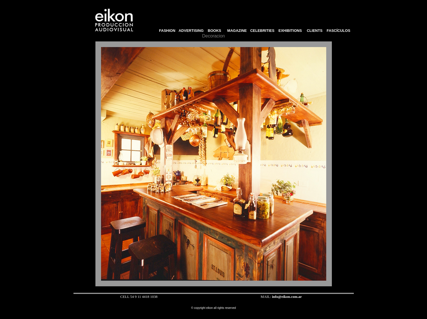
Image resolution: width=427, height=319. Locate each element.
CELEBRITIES (262, 30)
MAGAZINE (237, 30)
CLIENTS (314, 30)
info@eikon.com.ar (287, 296)
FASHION (166, 30)
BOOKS (216, 30)
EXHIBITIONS (290, 30)
